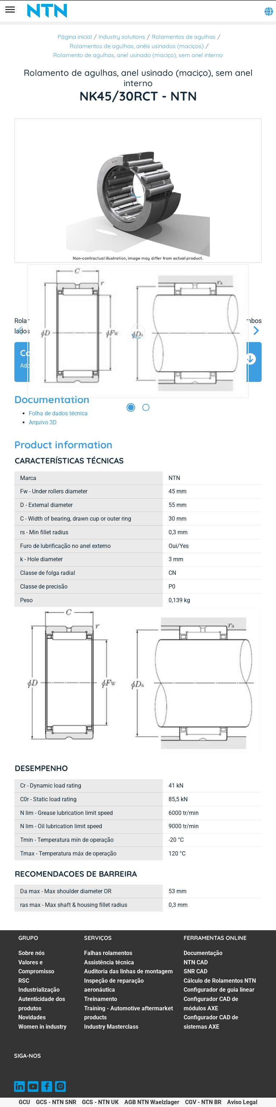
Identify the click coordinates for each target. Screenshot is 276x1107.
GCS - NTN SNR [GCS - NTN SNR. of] (56, 1102)
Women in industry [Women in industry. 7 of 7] (42, 1026)
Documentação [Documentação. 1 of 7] (203, 953)
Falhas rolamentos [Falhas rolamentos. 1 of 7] (108, 953)
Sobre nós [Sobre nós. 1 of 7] (31, 953)
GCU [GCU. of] (24, 1102)
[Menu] (10, 11)
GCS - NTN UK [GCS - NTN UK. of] (100, 1102)
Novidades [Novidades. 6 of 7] (32, 1017)
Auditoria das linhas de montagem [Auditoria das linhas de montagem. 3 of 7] (128, 971)
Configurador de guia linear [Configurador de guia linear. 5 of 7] (219, 989)
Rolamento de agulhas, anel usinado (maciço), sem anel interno (138, 55)
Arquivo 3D (43, 422)
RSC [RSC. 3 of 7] (23, 980)
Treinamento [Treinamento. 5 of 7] (100, 999)
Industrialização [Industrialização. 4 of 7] (39, 989)
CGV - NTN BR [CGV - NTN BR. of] (203, 1102)
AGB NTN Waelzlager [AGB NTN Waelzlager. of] (151, 1102)
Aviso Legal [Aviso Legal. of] (242, 1102)
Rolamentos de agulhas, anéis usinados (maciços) (137, 46)
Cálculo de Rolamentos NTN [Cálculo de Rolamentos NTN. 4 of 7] (220, 980)
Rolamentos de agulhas (184, 36)
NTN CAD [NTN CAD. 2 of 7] (196, 962)
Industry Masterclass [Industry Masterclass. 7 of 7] (111, 1026)
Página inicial (75, 36)
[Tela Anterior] (20, 331)
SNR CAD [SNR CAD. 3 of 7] (195, 971)
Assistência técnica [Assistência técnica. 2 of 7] (109, 962)
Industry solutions (121, 36)
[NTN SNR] (47, 11)
